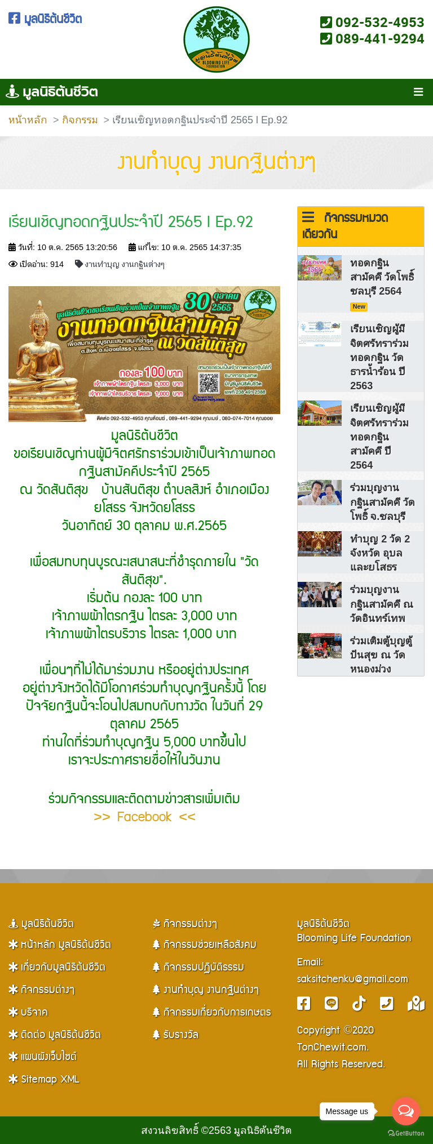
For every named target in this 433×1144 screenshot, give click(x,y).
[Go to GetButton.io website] (406, 1132)
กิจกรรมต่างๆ (41, 990)
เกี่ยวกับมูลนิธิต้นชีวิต (56, 967)
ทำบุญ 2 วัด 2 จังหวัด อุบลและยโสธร (380, 552)
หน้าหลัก (27, 119)
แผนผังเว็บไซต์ (42, 1057)
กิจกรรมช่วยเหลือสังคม (205, 945)
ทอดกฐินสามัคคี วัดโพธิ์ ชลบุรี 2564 (382, 283)
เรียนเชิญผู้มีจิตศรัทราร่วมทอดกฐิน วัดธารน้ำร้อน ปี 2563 (379, 356)
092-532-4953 (372, 22)
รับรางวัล (175, 1035)
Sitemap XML (43, 1079)
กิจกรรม (80, 119)
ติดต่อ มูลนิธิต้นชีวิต (54, 1035)
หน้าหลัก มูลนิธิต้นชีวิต (59, 945)
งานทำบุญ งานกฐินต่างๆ (216, 162)
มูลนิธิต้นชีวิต (45, 20)
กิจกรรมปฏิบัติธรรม (198, 967)
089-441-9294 (372, 38)
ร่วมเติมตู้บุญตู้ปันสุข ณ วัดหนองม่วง (381, 654)
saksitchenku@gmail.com (352, 979)
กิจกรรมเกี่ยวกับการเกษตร (212, 1012)
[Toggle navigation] (418, 92)
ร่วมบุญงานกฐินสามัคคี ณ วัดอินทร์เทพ (381, 603)
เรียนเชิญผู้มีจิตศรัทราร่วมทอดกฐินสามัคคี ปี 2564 (379, 435)
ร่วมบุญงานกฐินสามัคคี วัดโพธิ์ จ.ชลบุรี (382, 501)
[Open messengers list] (406, 1111)
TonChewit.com (331, 1047)
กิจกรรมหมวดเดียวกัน (345, 226)
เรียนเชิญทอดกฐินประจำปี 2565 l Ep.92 (130, 222)
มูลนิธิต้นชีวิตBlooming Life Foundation (354, 931)
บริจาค (28, 1012)
